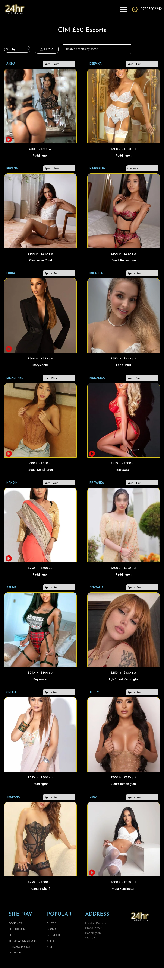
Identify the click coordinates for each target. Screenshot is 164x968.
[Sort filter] (17, 49)
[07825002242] (135, 9)
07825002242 (151, 9)
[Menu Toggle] (124, 9)
